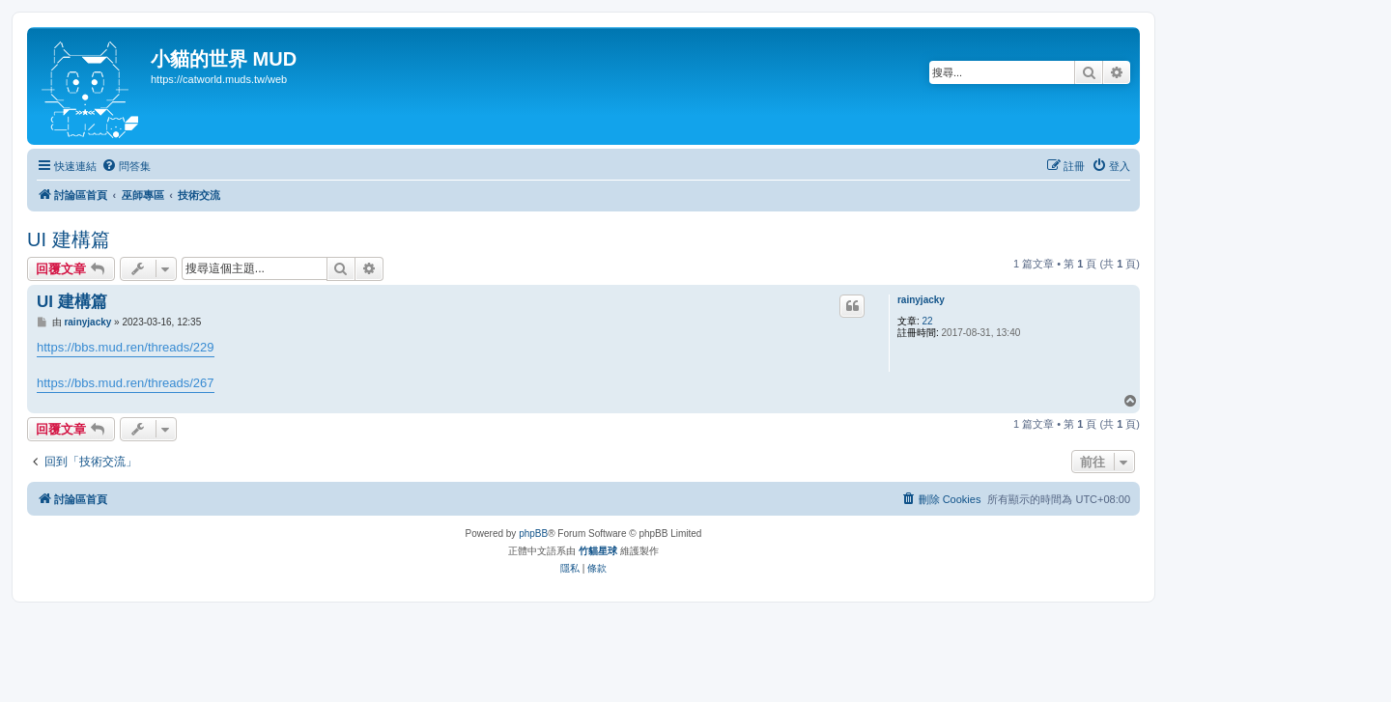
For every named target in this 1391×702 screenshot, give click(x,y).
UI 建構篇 (68, 239)
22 (928, 321)
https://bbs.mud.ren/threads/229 (125, 347)
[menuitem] (126, 166)
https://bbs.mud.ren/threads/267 (125, 383)
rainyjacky (921, 300)
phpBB (533, 533)
